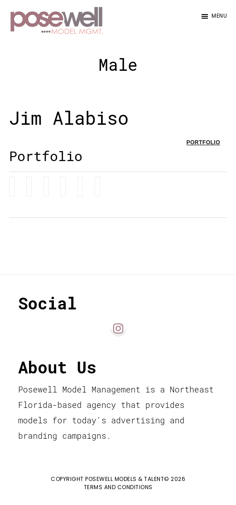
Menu (219, 16)
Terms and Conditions (118, 487)
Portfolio (204, 142)
